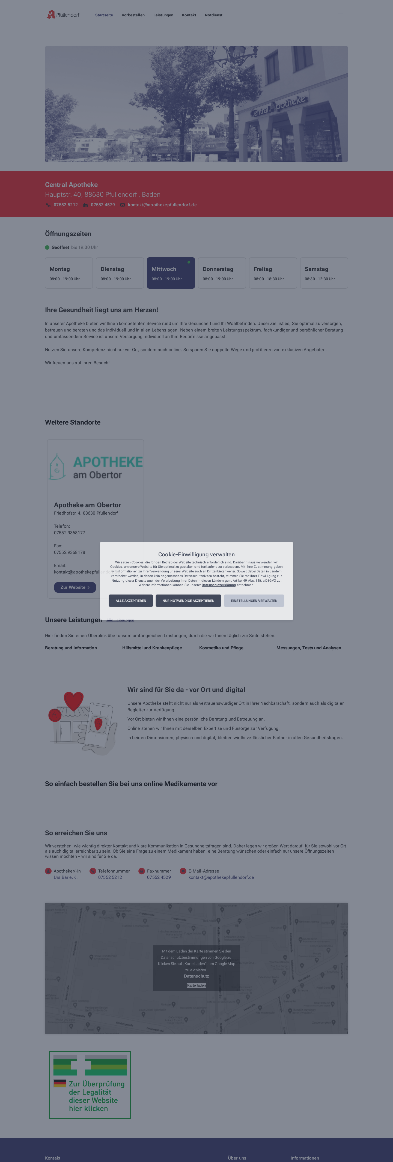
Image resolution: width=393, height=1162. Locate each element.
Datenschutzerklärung (219, 585)
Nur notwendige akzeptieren (189, 601)
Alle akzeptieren (131, 601)
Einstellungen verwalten (254, 601)
